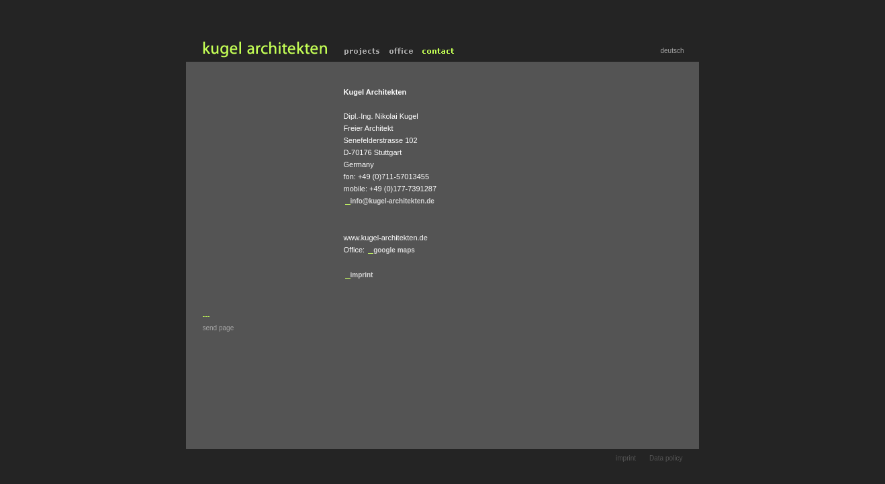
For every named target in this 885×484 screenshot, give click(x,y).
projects (362, 51)
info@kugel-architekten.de (392, 201)
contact (439, 51)
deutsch (672, 50)
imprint (362, 275)
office (401, 51)
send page (218, 328)
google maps (394, 250)
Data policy (665, 458)
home (263, 51)
